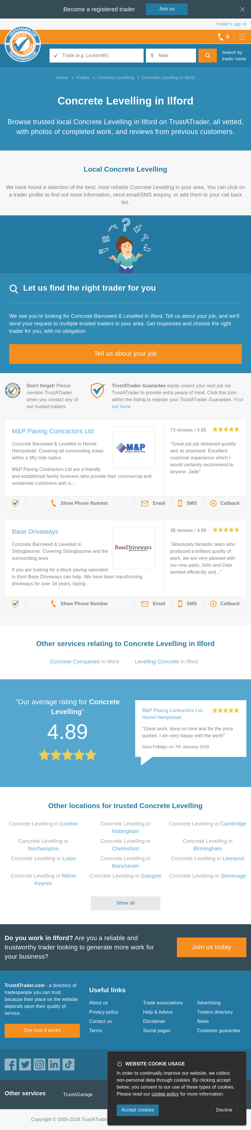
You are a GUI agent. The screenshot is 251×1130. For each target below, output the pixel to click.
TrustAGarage (78, 1094)
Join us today (211, 947)
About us (98, 1002)
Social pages (156, 1030)
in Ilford (84, 662)
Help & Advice (158, 1012)
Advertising (209, 1002)
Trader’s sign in (231, 23)
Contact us (100, 1021)
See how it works (42, 1030)
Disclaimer (154, 1021)
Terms (95, 1030)
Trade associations (163, 1002)
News (203, 1021)
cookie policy (165, 1094)
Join (167, 8)
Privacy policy (103, 1012)
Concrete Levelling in (43, 824)
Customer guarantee (218, 1030)
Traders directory (215, 1012)
